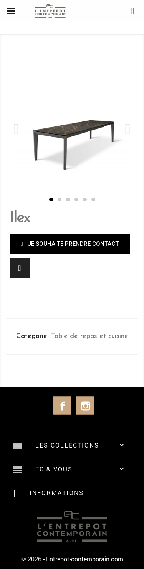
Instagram (85, 405)
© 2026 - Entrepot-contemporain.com (72, 559)
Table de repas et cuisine (89, 336)
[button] (51, 199)
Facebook (62, 405)
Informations (57, 493)
